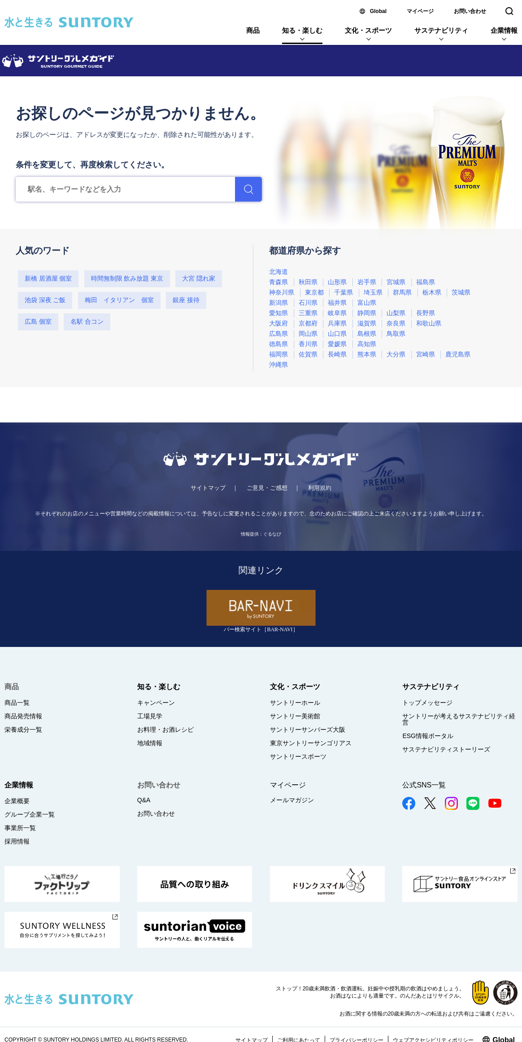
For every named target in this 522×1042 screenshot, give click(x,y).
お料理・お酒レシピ (165, 729)
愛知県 (278, 313)
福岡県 (278, 354)
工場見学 (149, 716)
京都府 (308, 323)
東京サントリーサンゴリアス (311, 743)
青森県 (278, 282)
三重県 (308, 313)
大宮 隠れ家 (198, 278)
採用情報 (17, 841)
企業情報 (504, 30)
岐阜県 (337, 313)
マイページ (420, 11)
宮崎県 (425, 354)
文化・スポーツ (368, 30)
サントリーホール (295, 702)
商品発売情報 (23, 716)
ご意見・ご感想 (267, 487)
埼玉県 (373, 292)
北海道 (278, 271)
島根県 (366, 333)
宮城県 (396, 282)
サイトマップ (208, 487)
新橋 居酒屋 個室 (48, 278)
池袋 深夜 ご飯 (45, 300)
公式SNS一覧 (424, 785)
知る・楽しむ (302, 30)
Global (378, 11)
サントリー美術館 (295, 716)
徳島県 (278, 344)
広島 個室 (38, 321)
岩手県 (366, 282)
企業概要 (17, 801)
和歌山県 (428, 323)
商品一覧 (17, 702)
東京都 (314, 292)
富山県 (366, 302)
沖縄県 (278, 364)
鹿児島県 (457, 354)
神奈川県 (281, 292)
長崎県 (337, 354)
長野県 (425, 313)
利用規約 (319, 487)
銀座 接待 (186, 300)
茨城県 (461, 292)
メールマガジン (292, 800)
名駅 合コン (87, 321)
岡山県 (308, 333)
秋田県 (308, 282)
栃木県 (431, 292)
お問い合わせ (470, 11)
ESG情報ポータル (427, 735)
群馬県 (402, 292)
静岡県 (366, 313)
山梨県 (396, 313)
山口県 (337, 333)
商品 (253, 30)
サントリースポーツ (298, 756)
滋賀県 (366, 323)
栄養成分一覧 (23, 729)
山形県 (337, 282)
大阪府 (278, 323)
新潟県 (278, 302)
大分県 (396, 354)
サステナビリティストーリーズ (446, 749)
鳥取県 (396, 333)
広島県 (278, 333)
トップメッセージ (427, 702)
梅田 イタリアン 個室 (119, 300)
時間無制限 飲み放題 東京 (127, 278)
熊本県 (366, 354)
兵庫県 (337, 323)
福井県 (337, 302)
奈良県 (396, 323)
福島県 (425, 282)
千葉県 (343, 292)
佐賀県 (308, 354)
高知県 (366, 344)
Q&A (144, 800)
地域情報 (149, 743)
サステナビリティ (441, 30)
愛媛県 (337, 344)
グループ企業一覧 (29, 814)
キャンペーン (156, 702)
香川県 (308, 344)
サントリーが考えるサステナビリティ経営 (458, 719)
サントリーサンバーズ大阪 (307, 729)
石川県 (308, 302)
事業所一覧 (20, 827)
